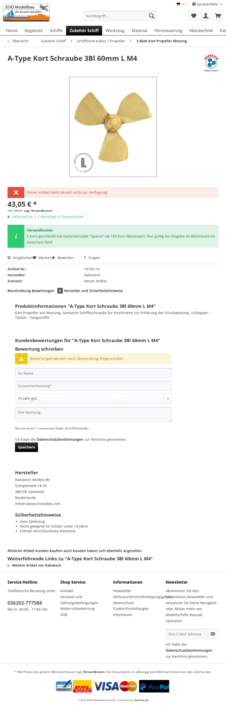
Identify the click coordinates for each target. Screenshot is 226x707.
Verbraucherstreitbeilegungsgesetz (138, 596)
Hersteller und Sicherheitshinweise (93, 290)
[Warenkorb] (218, 16)
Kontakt (66, 590)
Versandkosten (94, 672)
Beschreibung (19, 290)
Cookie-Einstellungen (131, 608)
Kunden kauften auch (53, 550)
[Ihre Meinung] (93, 414)
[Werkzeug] (115, 30)
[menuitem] (120, 18)
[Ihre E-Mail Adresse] (187, 634)
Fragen (91, 257)
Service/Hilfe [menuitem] (205, 4)
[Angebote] (33, 30)
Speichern (26, 447)
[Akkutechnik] (201, 30)
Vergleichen (20, 257)
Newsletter (122, 590)
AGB (63, 614)
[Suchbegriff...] (120, 16)
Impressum (122, 614)
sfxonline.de (141, 700)
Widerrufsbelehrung (77, 608)
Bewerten (63, 257)
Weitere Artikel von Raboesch (34, 565)
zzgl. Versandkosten (38, 210)
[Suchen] (151, 16)
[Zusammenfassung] (93, 386)
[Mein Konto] (206, 16)
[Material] (139, 30)
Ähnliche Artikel (21, 550)
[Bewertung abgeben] (93, 398)
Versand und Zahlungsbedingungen (79, 599)
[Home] (12, 30)
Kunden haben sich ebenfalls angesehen (107, 550)
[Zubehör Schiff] (84, 30)
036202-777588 (25, 603)
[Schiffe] (56, 30)
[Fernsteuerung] (168, 30)
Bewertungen (48, 290)
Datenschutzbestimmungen (60, 439)
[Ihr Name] (93, 373)
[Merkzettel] (193, 16)
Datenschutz (123, 602)
